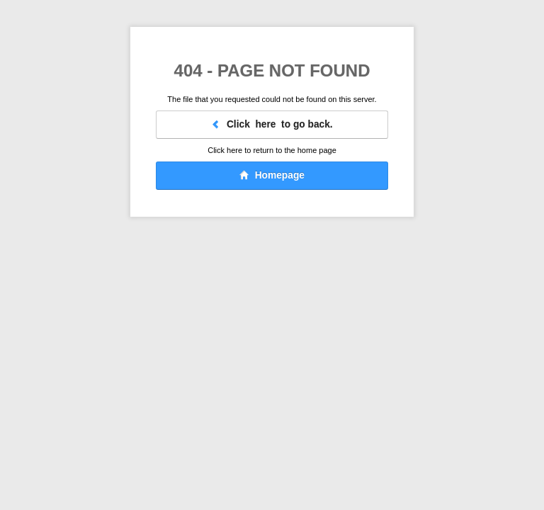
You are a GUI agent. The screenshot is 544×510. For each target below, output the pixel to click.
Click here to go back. (271, 124)
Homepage (272, 175)
